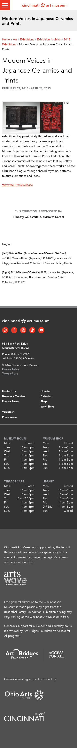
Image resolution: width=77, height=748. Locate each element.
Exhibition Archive (49, 39)
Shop (44, 401)
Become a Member (13, 396)
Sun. (7, 468)
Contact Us (9, 391)
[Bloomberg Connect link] (5, 330)
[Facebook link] (14, 330)
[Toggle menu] (5, 5)
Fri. (6, 459)
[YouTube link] (41, 330)
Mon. (7, 443)
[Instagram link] (23, 330)
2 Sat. (48, 506)
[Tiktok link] (32, 330)
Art (15, 39)
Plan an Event (10, 401)
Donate (45, 391)
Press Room (9, 417)
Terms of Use (10, 373)
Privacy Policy (10, 369)
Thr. (6, 455)
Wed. (7, 451)
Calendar (46, 396)
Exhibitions (27, 39)
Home (6, 39)
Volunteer (8, 412)
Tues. (7, 447)
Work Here (47, 406)
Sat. (6, 463)
